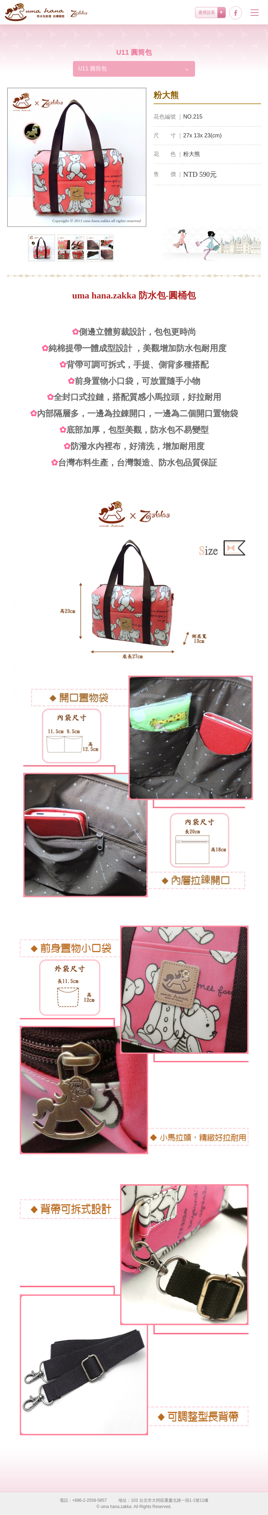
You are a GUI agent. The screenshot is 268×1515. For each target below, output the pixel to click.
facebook (235, 13)
